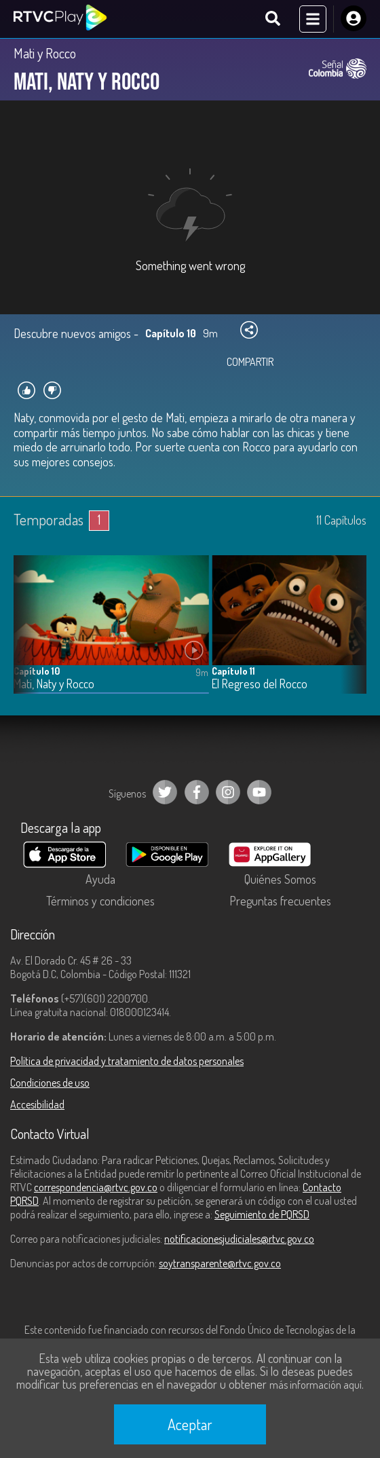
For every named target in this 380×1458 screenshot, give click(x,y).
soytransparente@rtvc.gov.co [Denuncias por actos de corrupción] (220, 1263)
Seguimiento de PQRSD (261, 1214)
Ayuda (100, 879)
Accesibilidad (37, 1104)
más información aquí (315, 1384)
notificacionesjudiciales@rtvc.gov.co (239, 1239)
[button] (349, 634)
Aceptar (190, 1424)
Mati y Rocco (45, 53)
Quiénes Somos (280, 879)
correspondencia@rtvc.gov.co (95, 1187)
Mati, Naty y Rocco (54, 684)
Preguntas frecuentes (280, 900)
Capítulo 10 (37, 671)
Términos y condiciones (100, 900)
